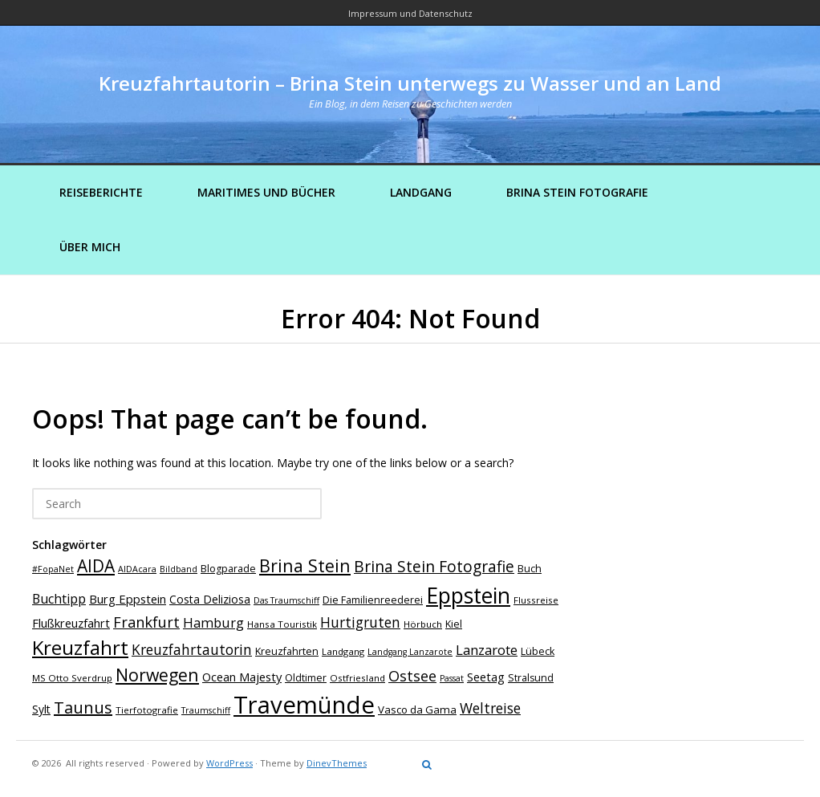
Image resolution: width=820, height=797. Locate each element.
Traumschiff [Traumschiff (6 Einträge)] (205, 710)
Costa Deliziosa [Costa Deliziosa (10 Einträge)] (209, 599)
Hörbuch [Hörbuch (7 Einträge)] (423, 624)
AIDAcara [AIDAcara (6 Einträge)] (137, 569)
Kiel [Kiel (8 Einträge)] (453, 624)
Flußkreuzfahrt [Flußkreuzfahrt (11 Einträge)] (71, 623)
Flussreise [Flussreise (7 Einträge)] (536, 600)
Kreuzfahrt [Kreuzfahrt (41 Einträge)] (80, 647)
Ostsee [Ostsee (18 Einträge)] (412, 675)
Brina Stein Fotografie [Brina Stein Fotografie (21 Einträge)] (434, 566)
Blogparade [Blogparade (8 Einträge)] (228, 568)
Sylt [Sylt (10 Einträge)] (41, 709)
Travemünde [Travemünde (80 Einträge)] (304, 705)
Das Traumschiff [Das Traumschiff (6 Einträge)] (286, 600)
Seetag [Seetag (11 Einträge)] (486, 677)
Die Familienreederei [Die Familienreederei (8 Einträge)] (373, 600)
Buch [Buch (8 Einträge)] (530, 568)
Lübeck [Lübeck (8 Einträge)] (537, 651)
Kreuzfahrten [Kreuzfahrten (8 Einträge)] (287, 651)
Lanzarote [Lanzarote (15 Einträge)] (487, 649)
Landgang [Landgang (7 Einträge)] (343, 651)
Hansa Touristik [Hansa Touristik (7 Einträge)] (282, 624)
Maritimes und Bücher (266, 192)
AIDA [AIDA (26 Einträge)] (96, 566)
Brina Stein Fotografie (577, 192)
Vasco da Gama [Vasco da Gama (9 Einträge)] (417, 709)
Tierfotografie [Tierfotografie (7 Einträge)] (147, 710)
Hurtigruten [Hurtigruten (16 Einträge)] (360, 622)
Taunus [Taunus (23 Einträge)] (83, 707)
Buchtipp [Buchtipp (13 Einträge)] (59, 599)
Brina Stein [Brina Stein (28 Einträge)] (305, 565)
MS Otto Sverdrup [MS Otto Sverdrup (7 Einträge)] (72, 678)
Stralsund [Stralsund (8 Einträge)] (531, 678)
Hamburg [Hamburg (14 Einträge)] (213, 622)
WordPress (229, 763)
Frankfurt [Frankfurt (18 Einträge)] (146, 622)
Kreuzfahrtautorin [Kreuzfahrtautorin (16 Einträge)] (192, 649)
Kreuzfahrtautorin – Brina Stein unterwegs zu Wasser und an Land (410, 83)
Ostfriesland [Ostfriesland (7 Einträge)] (357, 678)
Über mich (89, 246)
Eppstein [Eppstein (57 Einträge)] (468, 595)
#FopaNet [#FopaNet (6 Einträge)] (53, 569)
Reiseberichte (101, 192)
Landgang (421, 192)
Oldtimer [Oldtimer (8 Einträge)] (306, 678)
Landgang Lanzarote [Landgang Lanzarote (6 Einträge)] (410, 651)
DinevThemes (336, 763)
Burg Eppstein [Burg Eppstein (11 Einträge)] (127, 599)
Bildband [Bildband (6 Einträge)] (178, 569)
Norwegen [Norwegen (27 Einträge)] (157, 674)
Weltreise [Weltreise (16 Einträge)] (490, 708)
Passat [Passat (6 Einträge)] (452, 678)
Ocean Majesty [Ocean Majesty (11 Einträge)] (242, 677)
